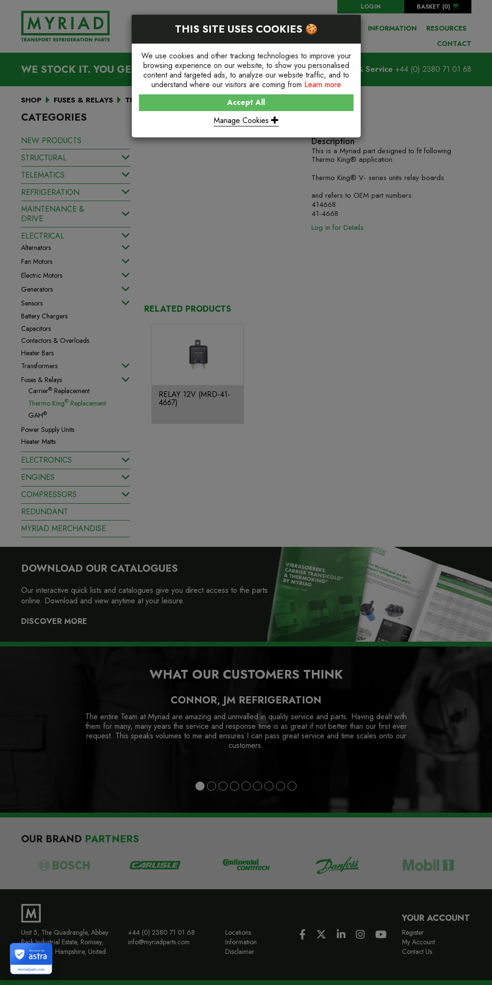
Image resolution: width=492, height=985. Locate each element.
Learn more (322, 84)
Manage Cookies (246, 120)
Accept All (246, 102)
